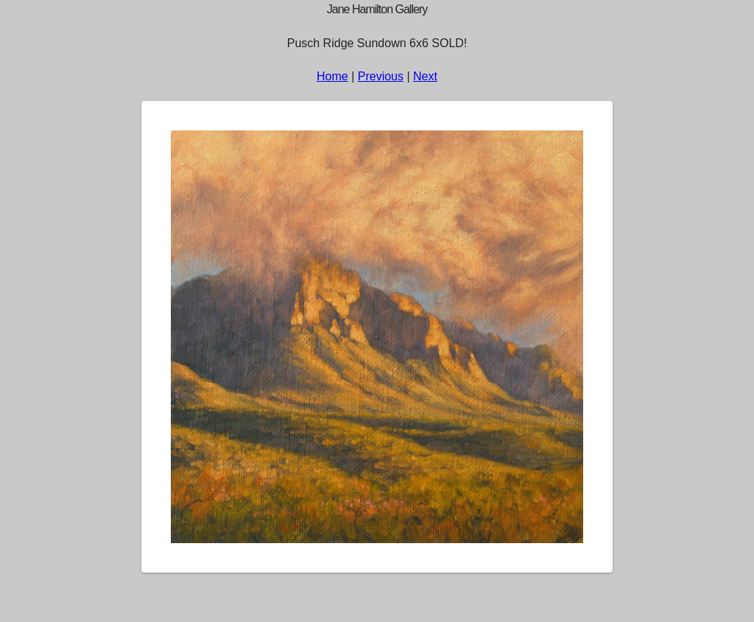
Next (425, 76)
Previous (381, 76)
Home (332, 76)
